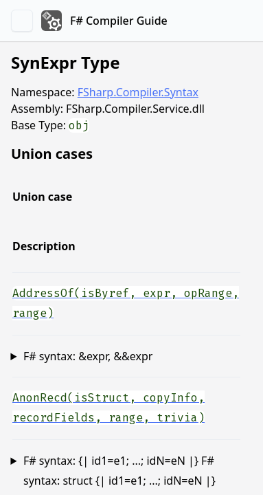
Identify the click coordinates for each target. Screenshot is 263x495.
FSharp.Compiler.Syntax (138, 92)
